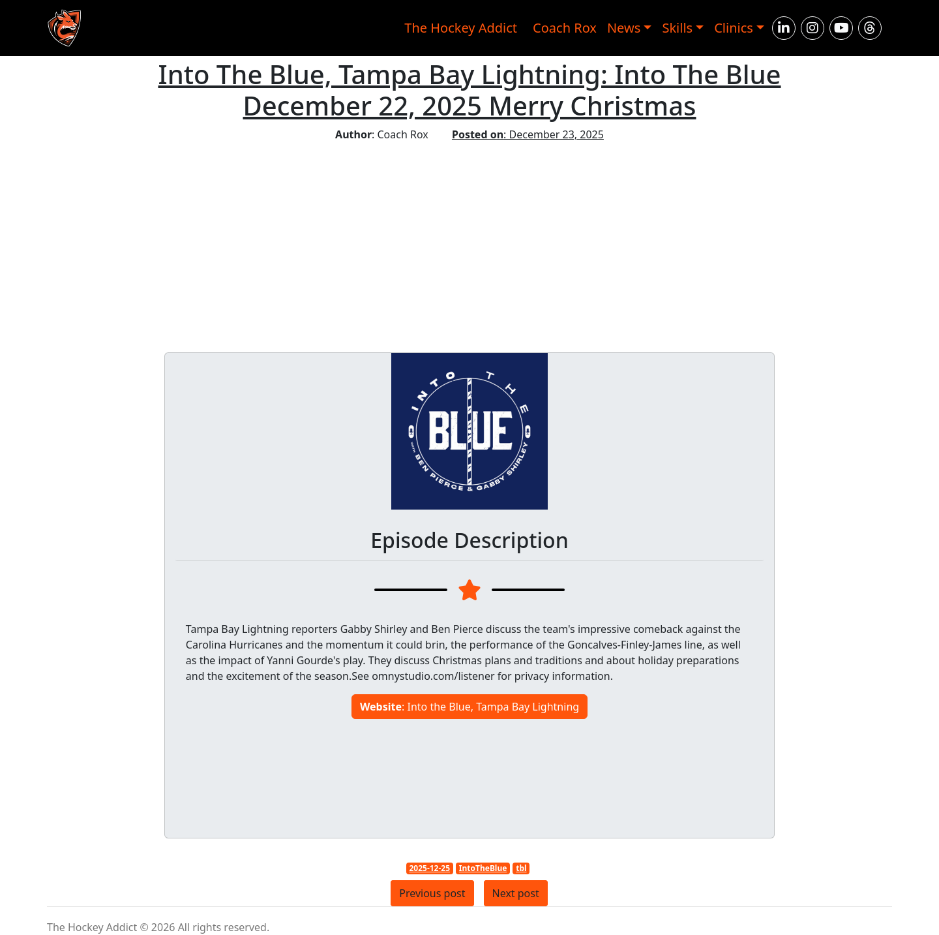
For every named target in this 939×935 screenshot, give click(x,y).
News (623, 28)
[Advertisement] (469, 240)
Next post (515, 893)
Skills (677, 28)
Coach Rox (565, 28)
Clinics (733, 28)
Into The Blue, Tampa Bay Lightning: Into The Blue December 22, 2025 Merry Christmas (469, 89)
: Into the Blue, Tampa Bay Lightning (469, 706)
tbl (521, 868)
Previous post (432, 893)
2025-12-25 (429, 868)
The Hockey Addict (460, 28)
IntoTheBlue (483, 868)
